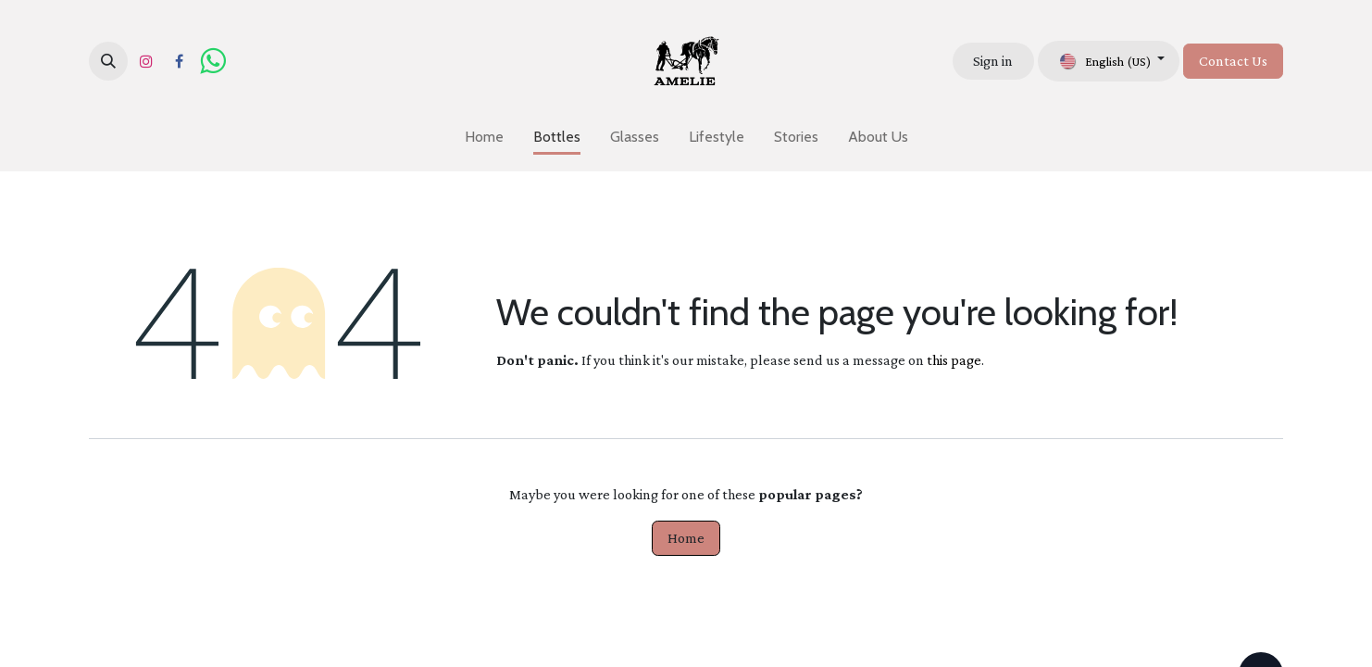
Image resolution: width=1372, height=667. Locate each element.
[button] (108, 61)
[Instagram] (146, 61)
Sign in (993, 61)
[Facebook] (178, 61)
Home (686, 538)
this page (954, 360)
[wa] (212, 61)
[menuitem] (484, 137)
